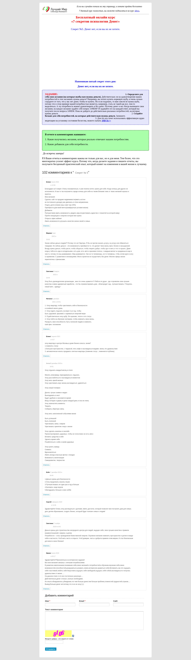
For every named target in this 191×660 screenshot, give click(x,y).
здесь (137, 11)
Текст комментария (54, 609)
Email (82, 601)
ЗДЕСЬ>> (106, 121)
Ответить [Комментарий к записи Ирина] (46, 589)
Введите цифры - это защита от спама (59, 639)
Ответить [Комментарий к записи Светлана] (46, 291)
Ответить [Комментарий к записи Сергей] (46, 516)
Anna (48, 363)
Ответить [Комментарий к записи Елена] (46, 226)
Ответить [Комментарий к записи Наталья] (46, 329)
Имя (47, 601)
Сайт (115, 601)
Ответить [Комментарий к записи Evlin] (46, 494)
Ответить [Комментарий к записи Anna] (46, 465)
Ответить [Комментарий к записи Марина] (46, 264)
